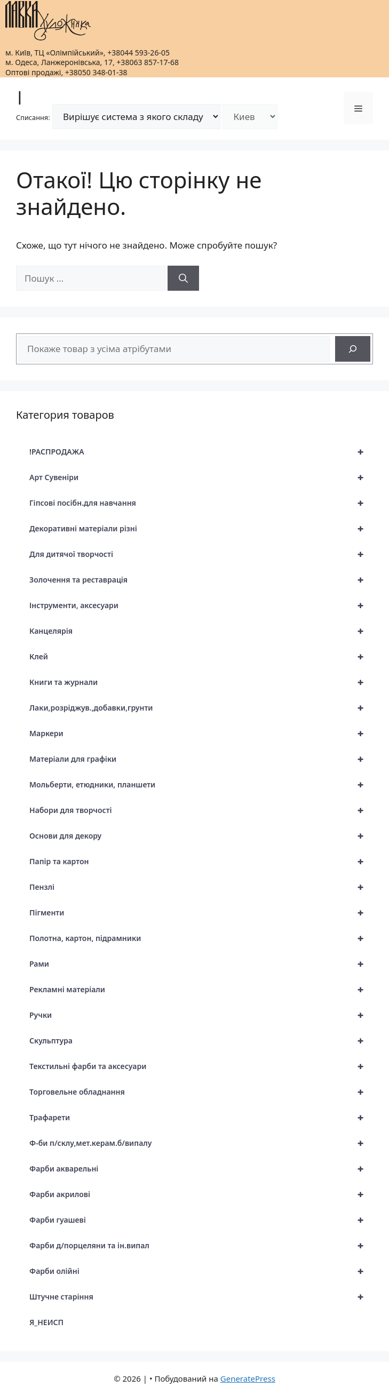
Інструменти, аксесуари (201, 605)
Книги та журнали (201, 682)
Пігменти (201, 913)
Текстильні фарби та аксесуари (201, 1066)
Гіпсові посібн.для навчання (201, 503)
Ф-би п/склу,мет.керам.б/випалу (201, 1143)
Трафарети (201, 1117)
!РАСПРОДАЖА (201, 452)
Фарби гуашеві (201, 1220)
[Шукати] (183, 278)
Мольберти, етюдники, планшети (201, 785)
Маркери (201, 733)
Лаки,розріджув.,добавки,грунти (201, 708)
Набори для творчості (201, 810)
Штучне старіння (201, 1297)
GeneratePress (247, 1378)
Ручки (201, 1015)
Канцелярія (201, 631)
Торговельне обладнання (201, 1092)
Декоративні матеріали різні (201, 528)
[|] (48, 21)
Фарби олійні (201, 1271)
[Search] (352, 349)
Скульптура (201, 1041)
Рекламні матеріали (201, 989)
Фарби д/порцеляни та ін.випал (201, 1245)
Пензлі (201, 887)
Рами (201, 964)
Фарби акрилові (201, 1194)
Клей (201, 656)
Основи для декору (201, 836)
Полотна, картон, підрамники (201, 938)
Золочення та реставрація (201, 580)
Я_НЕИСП (46, 1322)
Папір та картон (201, 861)
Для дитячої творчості (201, 554)
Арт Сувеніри (201, 477)
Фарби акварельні (201, 1169)
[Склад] (250, 116)
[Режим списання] (136, 116)
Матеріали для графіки (201, 759)
